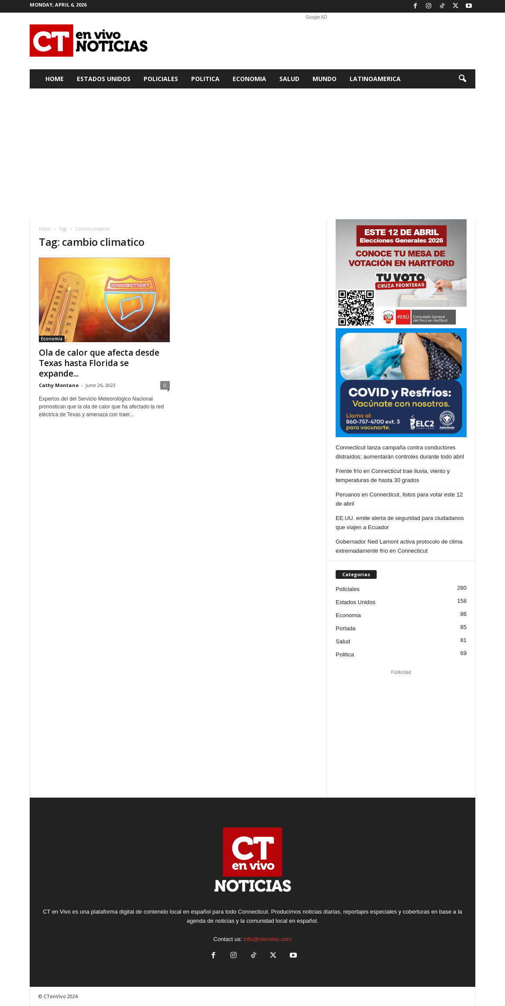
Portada (346, 628)
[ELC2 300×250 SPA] (401, 382)
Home (54, 79)
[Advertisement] (316, 41)
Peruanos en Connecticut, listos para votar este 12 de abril (399, 499)
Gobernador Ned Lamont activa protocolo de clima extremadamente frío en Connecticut (399, 546)
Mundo (325, 79)
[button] (462, 78)
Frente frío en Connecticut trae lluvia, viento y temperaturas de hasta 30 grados (393, 475)
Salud (289, 79)
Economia (249, 79)
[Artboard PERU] (401, 273)
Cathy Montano (59, 385)
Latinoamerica (375, 79)
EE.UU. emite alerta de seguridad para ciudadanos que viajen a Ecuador (400, 522)
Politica (205, 79)
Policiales (161, 79)
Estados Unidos (104, 79)
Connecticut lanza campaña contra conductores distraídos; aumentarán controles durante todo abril (400, 452)
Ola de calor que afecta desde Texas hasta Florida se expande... (99, 363)
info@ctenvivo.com (268, 939)
